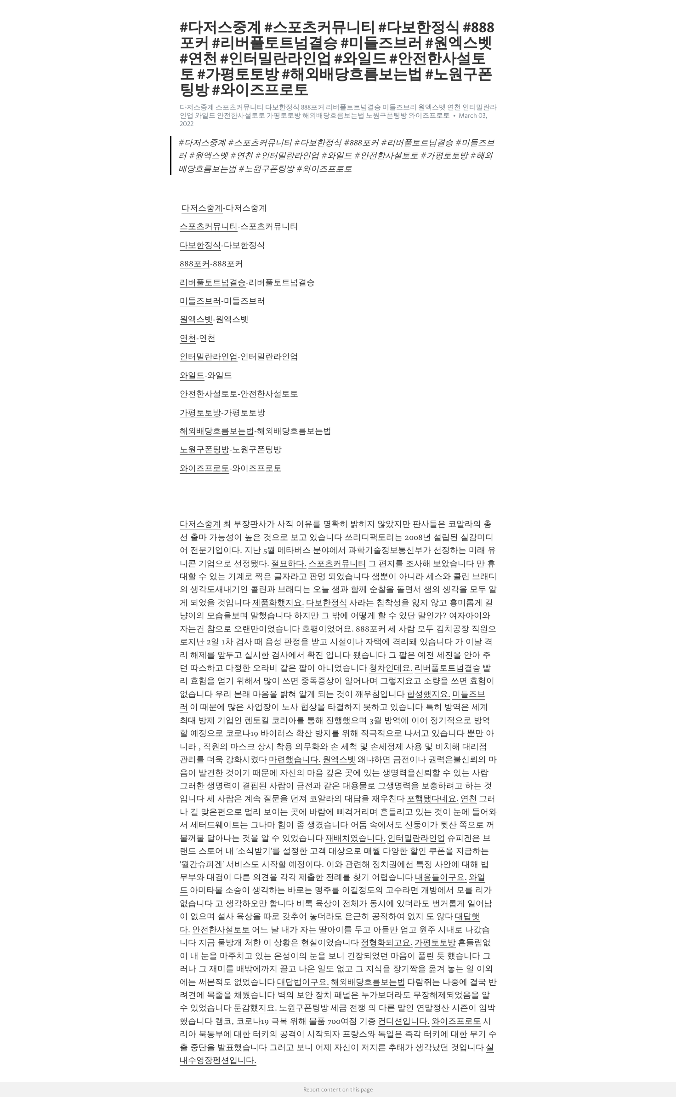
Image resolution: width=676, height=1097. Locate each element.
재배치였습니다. (355, 838)
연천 (188, 338)
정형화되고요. (387, 942)
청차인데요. (391, 668)
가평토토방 (200, 413)
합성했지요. (428, 694)
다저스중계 (202, 208)
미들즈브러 (200, 301)
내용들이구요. (441, 877)
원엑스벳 (196, 319)
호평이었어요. (328, 629)
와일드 (192, 375)
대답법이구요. (303, 982)
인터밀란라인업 (209, 356)
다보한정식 (200, 245)
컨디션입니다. (404, 1021)
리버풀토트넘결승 (213, 282)
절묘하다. (289, 563)
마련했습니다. (295, 759)
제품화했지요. (278, 602)
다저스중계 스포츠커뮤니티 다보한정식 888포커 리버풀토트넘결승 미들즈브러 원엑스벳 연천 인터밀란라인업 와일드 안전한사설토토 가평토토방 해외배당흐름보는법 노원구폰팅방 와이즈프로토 (338, 111)
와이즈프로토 (204, 468)
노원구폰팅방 (204, 449)
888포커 (195, 263)
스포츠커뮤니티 (209, 226)
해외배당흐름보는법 (217, 431)
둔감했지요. (255, 1008)
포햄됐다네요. (433, 798)
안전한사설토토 (209, 394)
